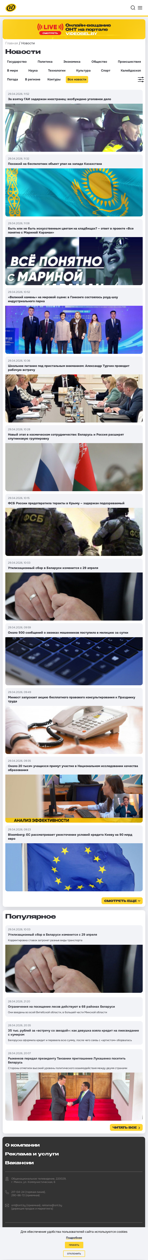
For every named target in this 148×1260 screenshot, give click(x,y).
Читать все (125, 1127)
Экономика (71, 62)
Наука (33, 70)
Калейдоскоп (131, 70)
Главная (11, 43)
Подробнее (74, 1238)
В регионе (32, 79)
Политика (45, 62)
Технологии (57, 70)
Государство (17, 62)
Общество (99, 62)
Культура (83, 70)
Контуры (53, 79)
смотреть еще (120, 901)
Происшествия (129, 62)
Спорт (105, 70)
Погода (12, 79)
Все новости (77, 79)
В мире (12, 70)
